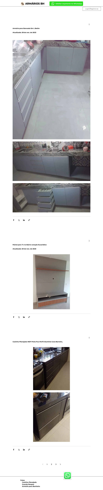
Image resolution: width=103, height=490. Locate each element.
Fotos (22, 480)
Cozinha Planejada (28, 482)
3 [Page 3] (55, 464)
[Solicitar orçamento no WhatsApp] (66, 3)
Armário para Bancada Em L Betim (26, 28)
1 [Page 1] (47, 464)
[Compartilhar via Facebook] (14, 220)
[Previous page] (43, 464)
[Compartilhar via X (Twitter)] (19, 220)
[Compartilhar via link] (29, 220)
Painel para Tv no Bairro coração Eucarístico (30, 245)
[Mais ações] (89, 24)
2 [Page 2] (51, 464)
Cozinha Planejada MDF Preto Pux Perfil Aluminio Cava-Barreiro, (38, 342)
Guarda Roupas (27, 484)
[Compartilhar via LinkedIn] (24, 220)
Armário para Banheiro (30, 486)
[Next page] (60, 464)
